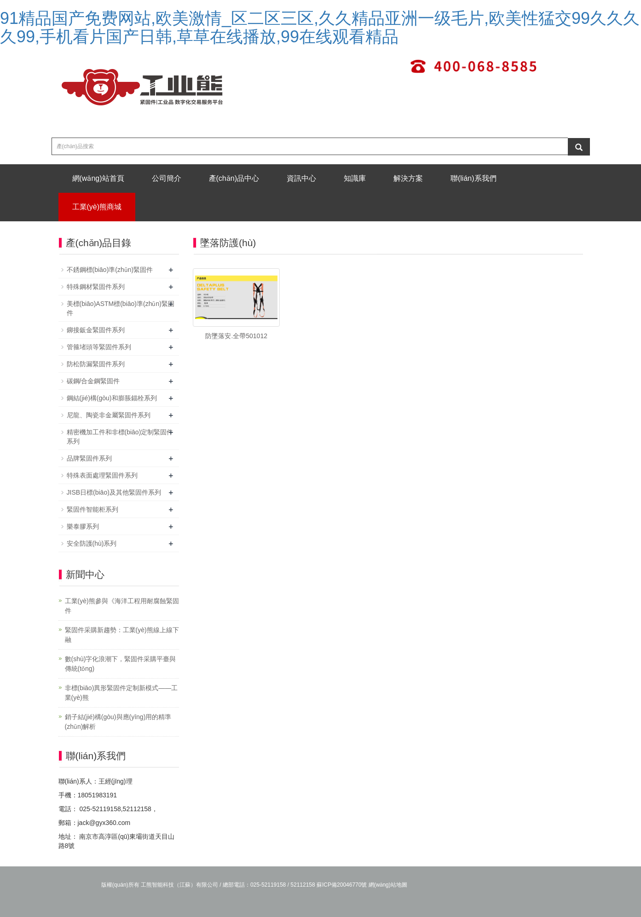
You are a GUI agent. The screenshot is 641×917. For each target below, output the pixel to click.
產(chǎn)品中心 (234, 178)
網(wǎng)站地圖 (388, 885)
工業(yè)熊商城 (97, 207)
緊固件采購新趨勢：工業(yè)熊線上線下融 (122, 634)
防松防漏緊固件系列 (96, 364)
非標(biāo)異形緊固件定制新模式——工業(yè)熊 (121, 692)
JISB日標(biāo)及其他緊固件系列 (114, 492)
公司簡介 (166, 178)
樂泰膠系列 (83, 526)
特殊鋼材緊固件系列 (96, 286)
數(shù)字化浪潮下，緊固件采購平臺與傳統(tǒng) (120, 663)
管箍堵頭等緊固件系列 (99, 347)
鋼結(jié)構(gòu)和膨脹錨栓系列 (112, 398)
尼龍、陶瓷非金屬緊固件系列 (108, 415)
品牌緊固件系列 (89, 458)
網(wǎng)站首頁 (98, 178)
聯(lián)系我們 (473, 178)
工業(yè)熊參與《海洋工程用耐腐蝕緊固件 (122, 605)
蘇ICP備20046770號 (342, 885)
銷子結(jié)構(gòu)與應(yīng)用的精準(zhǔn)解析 (118, 721)
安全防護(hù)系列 (92, 543)
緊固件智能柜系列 (92, 509)
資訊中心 (301, 178)
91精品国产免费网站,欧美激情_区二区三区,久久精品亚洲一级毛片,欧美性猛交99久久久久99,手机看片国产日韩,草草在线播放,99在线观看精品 (320, 27)
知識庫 (355, 178)
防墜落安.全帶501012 (236, 336)
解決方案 (408, 178)
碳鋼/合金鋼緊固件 (93, 381)
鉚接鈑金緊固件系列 (96, 330)
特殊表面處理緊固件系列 (102, 475)
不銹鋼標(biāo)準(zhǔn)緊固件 (110, 269)
